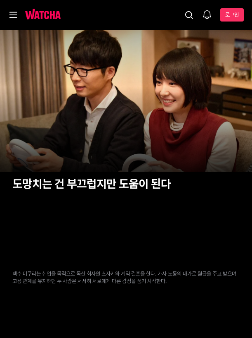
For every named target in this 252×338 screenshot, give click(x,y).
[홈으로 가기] (43, 15)
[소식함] (207, 15)
